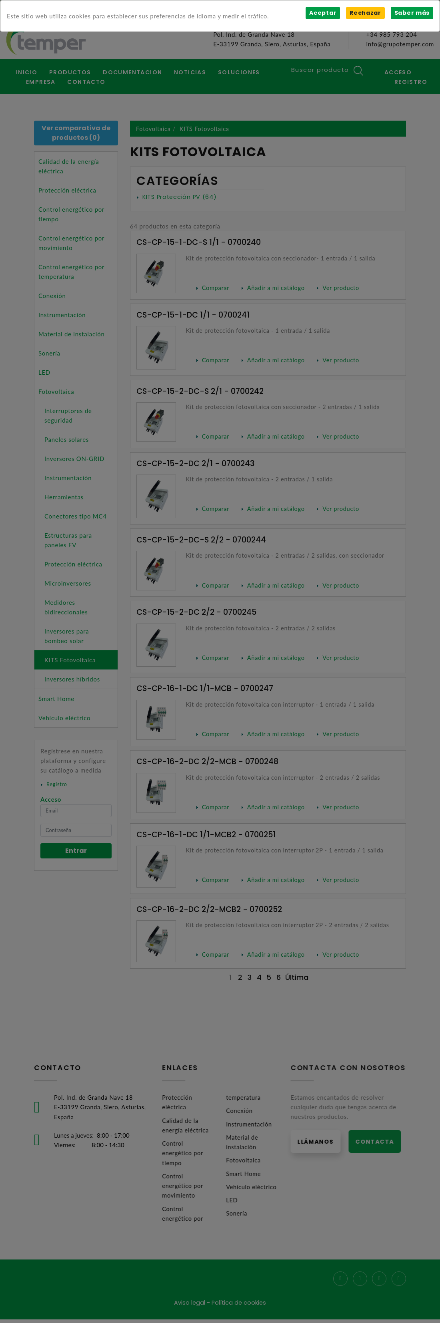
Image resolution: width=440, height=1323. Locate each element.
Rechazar (365, 13)
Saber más (412, 13)
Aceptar (322, 13)
